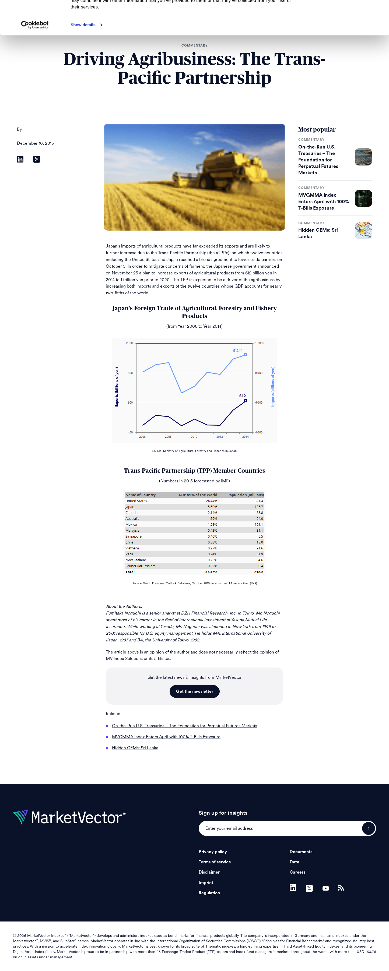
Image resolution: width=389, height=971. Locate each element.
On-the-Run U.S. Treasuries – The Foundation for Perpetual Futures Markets (318, 159)
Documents (301, 852)
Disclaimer (209, 872)
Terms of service (215, 862)
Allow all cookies (344, 13)
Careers (297, 872)
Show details (83, 56)
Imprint (206, 883)
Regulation (209, 893)
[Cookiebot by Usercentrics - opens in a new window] (34, 57)
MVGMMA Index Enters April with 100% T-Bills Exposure (323, 201)
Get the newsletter (194, 691)
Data (294, 862)
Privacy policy (213, 852)
